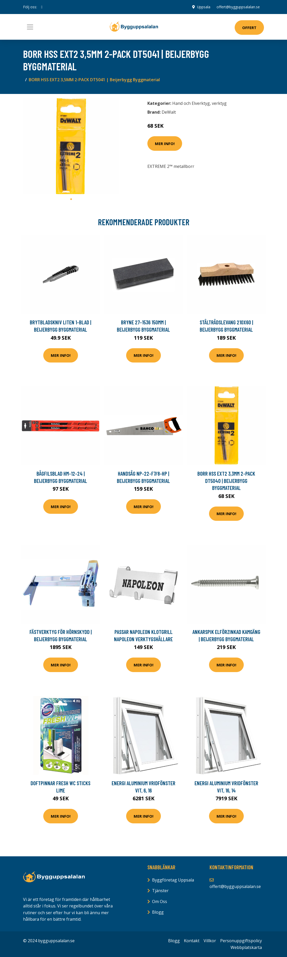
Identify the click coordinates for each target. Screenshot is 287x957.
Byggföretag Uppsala (173, 880)
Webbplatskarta (246, 947)
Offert (249, 27)
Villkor (210, 941)
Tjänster (160, 890)
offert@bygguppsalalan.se (238, 6)
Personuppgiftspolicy (241, 941)
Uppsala (203, 6)
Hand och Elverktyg (191, 103)
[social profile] (42, 7)
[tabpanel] (71, 146)
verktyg (219, 103)
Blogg (158, 912)
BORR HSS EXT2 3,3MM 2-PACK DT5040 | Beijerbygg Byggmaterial (226, 480)
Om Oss (159, 901)
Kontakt (191, 941)
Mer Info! (165, 143)
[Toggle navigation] (30, 27)
